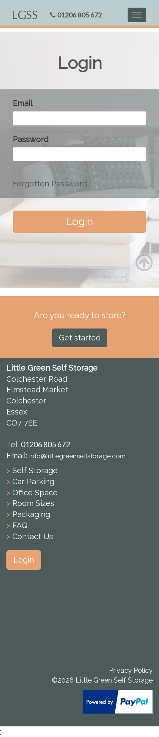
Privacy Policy (131, 670)
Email (22, 103)
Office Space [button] (35, 492)
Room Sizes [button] (33, 503)
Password (30, 139)
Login (79, 221)
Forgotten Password (50, 183)
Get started (79, 337)
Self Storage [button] (35, 470)
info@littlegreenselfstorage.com (77, 456)
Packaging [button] (31, 514)
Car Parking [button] (33, 481)
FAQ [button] (20, 525)
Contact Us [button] (32, 536)
